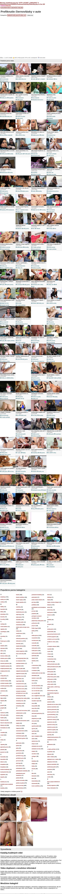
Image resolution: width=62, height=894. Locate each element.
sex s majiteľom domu (22, 209)
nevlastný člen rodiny (37, 284)
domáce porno (4, 658)
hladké (2, 717)
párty (17, 748)
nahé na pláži (19, 668)
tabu (33, 773)
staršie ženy (35, 741)
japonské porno (4, 747)
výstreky (49, 734)
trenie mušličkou (36, 786)
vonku (34, 79)
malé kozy (18, 614)
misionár (19, 340)
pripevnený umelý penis (38, 620)
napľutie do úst (20, 676)
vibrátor (49, 696)
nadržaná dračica (20, 663)
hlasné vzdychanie (5, 722)
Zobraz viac (30, 15)
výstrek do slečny (51, 719)
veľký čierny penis (6, 454)
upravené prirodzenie (52, 634)
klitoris (2, 761)
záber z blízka (50, 756)
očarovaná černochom (21, 710)
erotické (2, 678)
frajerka (2, 700)
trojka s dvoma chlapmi (53, 602)
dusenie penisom (4, 663)
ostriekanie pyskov (21, 738)
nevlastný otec (19, 700)
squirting (34, 731)
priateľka (34, 613)
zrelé (48, 772)
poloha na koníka (5, 247)
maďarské (18, 609)
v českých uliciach (51, 646)
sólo (33, 723)
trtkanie (38, 228)
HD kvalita (3, 715)
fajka (1, 698)
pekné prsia (19, 750)
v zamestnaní (50, 659)
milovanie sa (19, 641)
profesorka (34, 623)
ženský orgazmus (51, 785)
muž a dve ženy (20, 653)
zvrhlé (48, 777)
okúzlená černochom (37, 99)
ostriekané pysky (20, 735)
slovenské (34, 721)
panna (17, 745)
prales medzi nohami (37, 599)
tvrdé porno (27, 153)
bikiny (2, 611)
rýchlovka (34, 655)
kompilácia (3, 764)
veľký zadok (50, 684)
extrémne (2, 690)
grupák (2, 708)
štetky (33, 766)
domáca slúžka (4, 655)
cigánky (2, 629)
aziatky (56, 396)
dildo (1, 650)
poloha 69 (18, 777)
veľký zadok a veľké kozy (53, 686)
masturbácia (19, 624)
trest (48, 594)
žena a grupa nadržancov (53, 781)
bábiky (2, 606)
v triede (49, 656)
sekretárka (34, 675)
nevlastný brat (51, 135)
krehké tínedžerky (4, 769)
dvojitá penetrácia (4, 668)
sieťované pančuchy (37, 713)
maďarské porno (20, 612)
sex (18, 79)
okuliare (18, 718)
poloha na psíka (52, 97)
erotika (2, 688)
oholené (34, 303)
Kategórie (3, 7)
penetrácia (18, 753)
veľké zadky (50, 674)
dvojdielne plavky (4, 666)
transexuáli (34, 783)
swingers (34, 756)
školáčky (34, 761)
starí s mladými (41, 79)
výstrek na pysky (51, 729)
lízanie (17, 594)
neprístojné (19, 681)
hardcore (2, 712)
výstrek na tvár (5, 305)
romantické (34, 638)
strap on (34, 743)
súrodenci (34, 753)
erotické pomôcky (4, 685)
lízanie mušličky (20, 597)
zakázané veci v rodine (53, 759)
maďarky (3, 209)
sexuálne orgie (35, 700)
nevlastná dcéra (20, 683)
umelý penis (50, 629)
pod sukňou (19, 765)
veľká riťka (50, 661)
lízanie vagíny (19, 599)
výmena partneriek (52, 709)
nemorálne (18, 678)
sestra (33, 680)
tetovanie (34, 775)
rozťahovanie (35, 640)
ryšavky (34, 660)
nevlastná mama (36, 490)
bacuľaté (2, 609)
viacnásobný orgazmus (38, 361)
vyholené (49, 701)
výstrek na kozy (51, 724)
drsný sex (2, 661)
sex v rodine (35, 698)
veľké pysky (50, 671)
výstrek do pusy (51, 717)
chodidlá (2, 732)
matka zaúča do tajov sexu (22, 627)
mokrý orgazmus (52, 508)
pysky (18, 191)
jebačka (2, 749)
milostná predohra (20, 638)
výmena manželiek (51, 706)
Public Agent (35, 628)
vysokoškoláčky (51, 714)
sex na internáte (36, 690)
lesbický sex (3, 781)
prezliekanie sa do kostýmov (39, 607)
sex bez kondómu (36, 685)
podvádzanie (11, 209)
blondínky (11, 378)
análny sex (3, 599)
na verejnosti (20, 97)
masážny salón (20, 622)
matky (17, 631)
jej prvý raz (3, 752)
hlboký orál (4, 508)
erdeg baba (3, 675)
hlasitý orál (3, 720)
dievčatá (2, 648)
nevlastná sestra (20, 688)
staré (33, 733)
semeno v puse (35, 678)
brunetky (11, 153)
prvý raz (34, 625)
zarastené (49, 769)
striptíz (44, 490)
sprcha (33, 728)
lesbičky (2, 788)
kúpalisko (11, 97)
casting (2, 624)
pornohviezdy (4, 79)
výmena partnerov (51, 712)
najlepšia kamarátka (21, 671)
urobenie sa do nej (52, 639)
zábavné (19, 228)
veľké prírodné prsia (52, 664)
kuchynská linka (4, 772)
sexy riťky (34, 708)
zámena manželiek (51, 764)
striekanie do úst (36, 746)
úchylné (49, 624)
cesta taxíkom (3, 626)
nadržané (18, 666)
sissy (33, 716)
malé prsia (18, 617)
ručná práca (35, 648)
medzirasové (4, 172)
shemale (34, 711)
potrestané (34, 597)
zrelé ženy (49, 774)
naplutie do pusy (20, 673)
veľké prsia (4, 153)
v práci (19, 452)
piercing (18, 763)
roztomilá (34, 643)
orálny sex (23, 15)
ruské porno (51, 211)
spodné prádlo (51, 116)
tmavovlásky (35, 781)
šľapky (24, 452)
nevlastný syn (19, 703)
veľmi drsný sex (51, 690)
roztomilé (34, 153)
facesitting (3, 695)
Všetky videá (10, 7)
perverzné (18, 760)
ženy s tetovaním (51, 788)
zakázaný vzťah (51, 761)
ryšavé (33, 658)
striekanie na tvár (36, 748)
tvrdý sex (49, 614)
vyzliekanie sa (50, 739)
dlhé (1, 653)
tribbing (49, 597)
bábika (9, 15)
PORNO (5, 5)
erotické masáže (4, 683)
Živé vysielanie (19, 7)
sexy (2, 135)
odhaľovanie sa (20, 713)
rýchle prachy (51, 247)
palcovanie (18, 743)
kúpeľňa (2, 777)
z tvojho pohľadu (52, 153)
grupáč (2, 705)
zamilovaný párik (21, 434)
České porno (4, 191)
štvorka (33, 768)
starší (33, 738)
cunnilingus (3, 631)
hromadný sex (4, 727)
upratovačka (50, 631)
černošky (54, 303)
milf (56, 284)
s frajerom (34, 668)
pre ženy (23, 135)
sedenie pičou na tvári (37, 673)
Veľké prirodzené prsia (52, 666)
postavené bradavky (37, 594)
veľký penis (16, 15)
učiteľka (49, 619)
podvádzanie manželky (21, 770)
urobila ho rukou (5, 361)
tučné (48, 607)
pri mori (34, 611)
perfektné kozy (19, 755)
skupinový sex (35, 718)
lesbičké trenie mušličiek (6, 784)
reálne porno (4, 81)
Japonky (2, 744)
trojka (49, 378)
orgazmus (18, 728)
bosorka (2, 616)
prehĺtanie (34, 604)
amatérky (50, 118)
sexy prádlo (34, 705)
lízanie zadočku (20, 602)
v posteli (49, 649)
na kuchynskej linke (21, 658)
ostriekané (50, 79)
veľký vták (49, 681)
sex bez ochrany (36, 688)
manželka (18, 619)
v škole (49, 654)
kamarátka (3, 756)
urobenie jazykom (51, 636)
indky (1, 739)
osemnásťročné (5, 249)
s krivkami (19, 284)
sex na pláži (35, 693)
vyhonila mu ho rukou (52, 704)
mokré (17, 648)
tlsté (33, 778)
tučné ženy (50, 609)
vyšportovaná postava (52, 737)
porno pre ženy (20, 785)
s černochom (35, 665)
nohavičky (18, 705)
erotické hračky (4, 680)
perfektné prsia (20, 758)
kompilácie (3, 767)
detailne (2, 645)
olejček (18, 723)
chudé (3, 116)
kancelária (3, 759)
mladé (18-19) (35, 209)
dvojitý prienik (4, 671)
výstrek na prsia (51, 727)
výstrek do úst (50, 722)
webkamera (50, 744)
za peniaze (58, 434)
